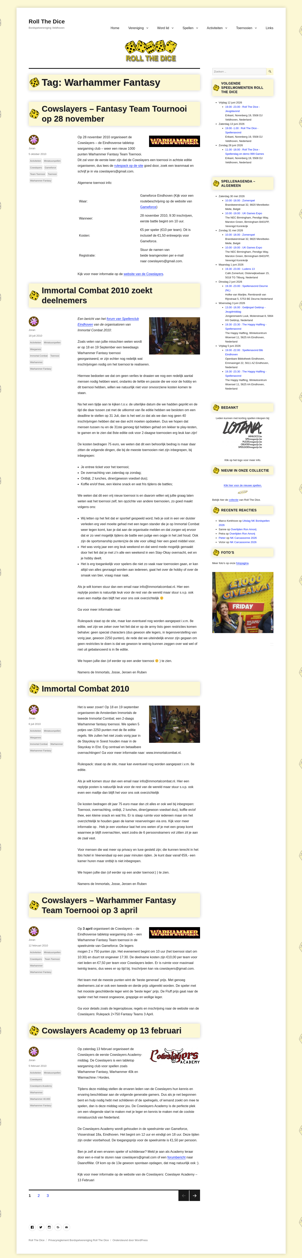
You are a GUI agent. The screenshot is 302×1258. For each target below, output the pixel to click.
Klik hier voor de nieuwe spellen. (243, 485)
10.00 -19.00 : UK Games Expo (243, 213)
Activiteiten (215, 28)
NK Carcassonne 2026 (243, 537)
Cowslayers (36, 167)
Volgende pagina (194, 1195)
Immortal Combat (39, 356)
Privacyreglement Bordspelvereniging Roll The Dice (78, 1240)
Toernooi (52, 174)
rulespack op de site (128, 165)
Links (269, 28)
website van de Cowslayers (143, 274)
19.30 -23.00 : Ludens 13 (240, 268)
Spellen (188, 28)
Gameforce (148, 207)
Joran (32, 148)
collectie (233, 499)
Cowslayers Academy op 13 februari (111, 1030)
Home (115, 28)
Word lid (163, 28)
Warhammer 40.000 (40, 1099)
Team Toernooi (37, 174)
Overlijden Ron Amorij (244, 529)
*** (271, 643)
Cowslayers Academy (41, 1086)
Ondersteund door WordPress (130, 1240)
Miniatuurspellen (52, 161)
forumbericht (176, 1157)
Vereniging (136, 28)
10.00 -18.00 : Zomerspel (240, 200)
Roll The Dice (47, 21)
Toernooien (244, 28)
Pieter (222, 537)
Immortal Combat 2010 (85, 688)
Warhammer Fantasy (40, 180)
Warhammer (36, 362)
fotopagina (242, 563)
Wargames (35, 349)
